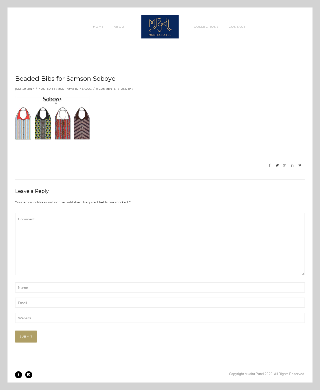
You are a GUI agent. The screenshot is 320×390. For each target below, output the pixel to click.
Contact (237, 26)
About (120, 26)
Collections (206, 26)
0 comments (106, 88)
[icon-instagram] (28, 374)
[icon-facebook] (19, 374)
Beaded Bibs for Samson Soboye (65, 78)
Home (98, 26)
